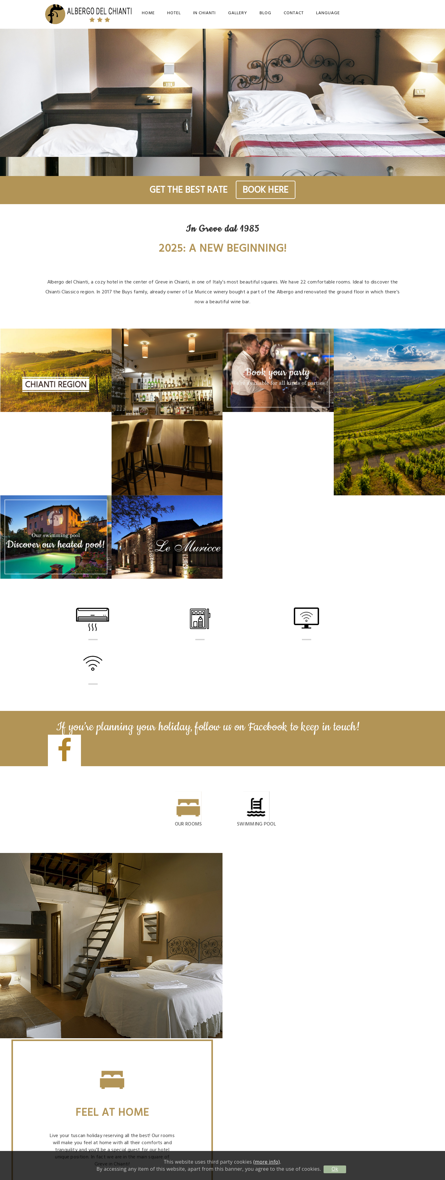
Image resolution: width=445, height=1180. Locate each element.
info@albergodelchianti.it (344, 1032)
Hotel (174, 13)
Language (328, 13)
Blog (265, 13)
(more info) (266, 1161)
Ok (335, 1168)
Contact (294, 13)
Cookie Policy (344, 1099)
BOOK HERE (266, 190)
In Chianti (204, 13)
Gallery (237, 13)
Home (148, 13)
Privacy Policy (344, 1092)
